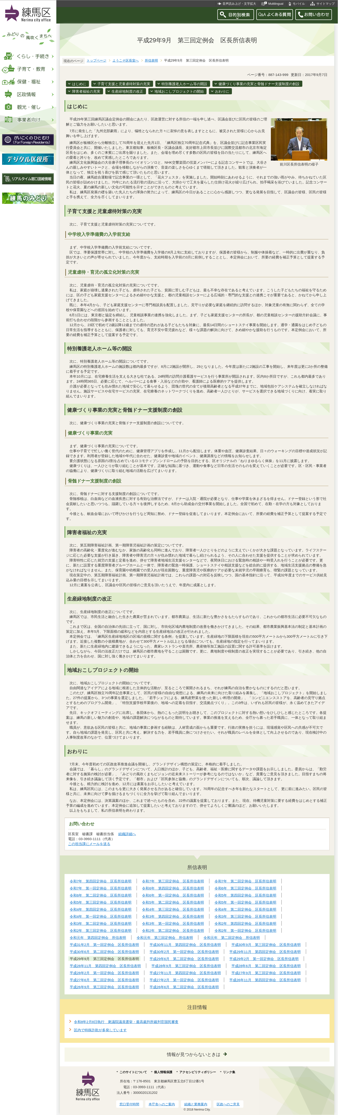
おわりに (222, 91)
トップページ (96, 60)
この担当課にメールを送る (89, 844)
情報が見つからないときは (193, 1054)
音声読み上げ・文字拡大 (239, 3)
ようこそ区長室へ (125, 60)
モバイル (299, 3)
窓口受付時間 (129, 1104)
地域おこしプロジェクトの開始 (179, 91)
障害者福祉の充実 (86, 91)
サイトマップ (325, 3)
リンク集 (229, 1072)
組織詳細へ (127, 834)
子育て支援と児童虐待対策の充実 (123, 84)
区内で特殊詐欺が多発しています (100, 1030)
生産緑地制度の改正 (127, 91)
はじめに (79, 84)
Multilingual (275, 3)
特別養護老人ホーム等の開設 (184, 84)
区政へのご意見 (228, 1104)
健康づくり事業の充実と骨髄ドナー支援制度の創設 (259, 84)
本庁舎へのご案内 (162, 1104)
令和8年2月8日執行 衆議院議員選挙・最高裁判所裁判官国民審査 (126, 1022)
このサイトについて (133, 1072)
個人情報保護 (163, 1072)
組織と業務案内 (195, 1104)
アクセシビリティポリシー (197, 1072)
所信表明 (151, 60)
